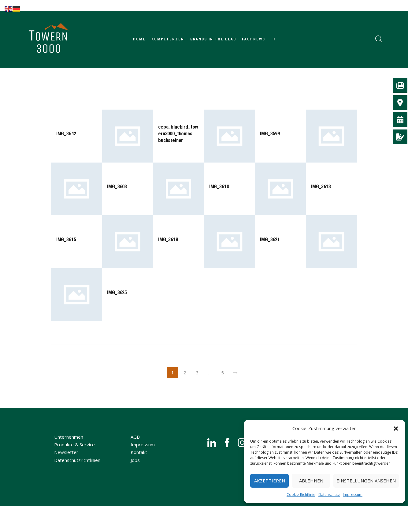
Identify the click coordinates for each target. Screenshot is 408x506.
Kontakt (139, 459)
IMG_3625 (117, 293)
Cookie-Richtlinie (301, 494)
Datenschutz (329, 494)
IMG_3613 (321, 187)
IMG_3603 (117, 187)
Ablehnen (311, 481)
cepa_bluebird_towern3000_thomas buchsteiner (177, 133)
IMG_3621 (270, 240)
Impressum (352, 494)
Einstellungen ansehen (366, 481)
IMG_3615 (66, 240)
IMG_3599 (270, 134)
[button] (396, 428)
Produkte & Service (74, 451)
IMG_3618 (168, 240)
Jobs (135, 467)
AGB (135, 443)
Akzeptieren (269, 481)
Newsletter (66, 459)
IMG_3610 (219, 187)
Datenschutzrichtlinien (77, 467)
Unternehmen (68, 443)
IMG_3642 (66, 134)
